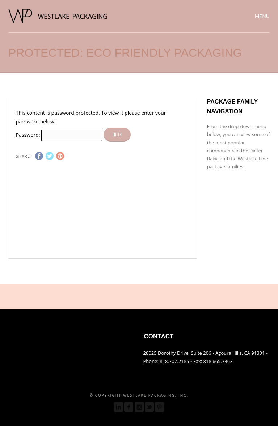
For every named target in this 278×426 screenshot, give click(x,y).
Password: (59, 134)
